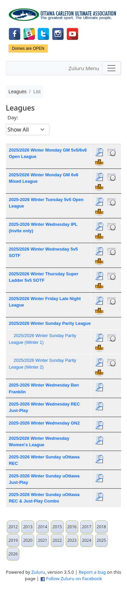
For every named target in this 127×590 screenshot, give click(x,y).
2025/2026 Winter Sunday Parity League (50, 323)
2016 (72, 527)
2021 (42, 540)
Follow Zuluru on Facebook (74, 578)
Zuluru (38, 572)
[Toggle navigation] (111, 68)
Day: (12, 117)
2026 (13, 554)
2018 (101, 527)
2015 (57, 527)
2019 (13, 540)
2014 (42, 527)
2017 (86, 527)
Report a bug (92, 572)
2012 (13, 527)
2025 (101, 540)
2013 (27, 527)
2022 (57, 540)
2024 (86, 540)
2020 (27, 540)
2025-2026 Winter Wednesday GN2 (44, 423)
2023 (72, 540)
